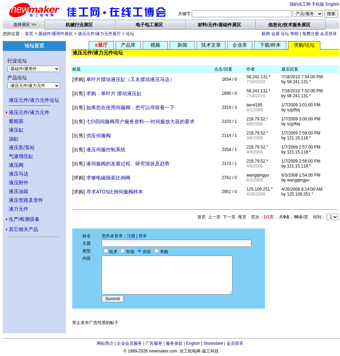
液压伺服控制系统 (105, 149)
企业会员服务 (129, 343)
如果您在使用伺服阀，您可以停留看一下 (130, 107)
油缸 (14, 138)
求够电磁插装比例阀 (108, 177)
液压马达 (18, 174)
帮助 (294, 33)
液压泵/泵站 (22, 147)
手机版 (318, 4)
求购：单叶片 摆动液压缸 (114, 93)
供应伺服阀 (98, 135)
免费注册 (310, 33)
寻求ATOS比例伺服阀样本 (114, 192)
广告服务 (153, 343)
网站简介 (105, 343)
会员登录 (328, 33)
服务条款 (174, 343)
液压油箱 (18, 191)
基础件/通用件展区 (55, 33)
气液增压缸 (21, 156)
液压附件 (18, 182)
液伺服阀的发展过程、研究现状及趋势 (128, 163)
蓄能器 (16, 121)
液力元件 (18, 209)
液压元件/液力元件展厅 (99, 33)
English (332, 4)
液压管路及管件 (26, 200)
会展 (275, 33)
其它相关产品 (23, 229)
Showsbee (213, 343)
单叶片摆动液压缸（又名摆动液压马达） (130, 79)
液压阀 (16, 165)
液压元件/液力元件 (29, 112)
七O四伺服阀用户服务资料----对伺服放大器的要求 (140, 121)
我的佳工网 (300, 4)
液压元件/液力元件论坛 (34, 100)
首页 (29, 33)
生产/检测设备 (24, 219)
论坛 (285, 33)
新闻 (265, 33)
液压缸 (16, 130)
